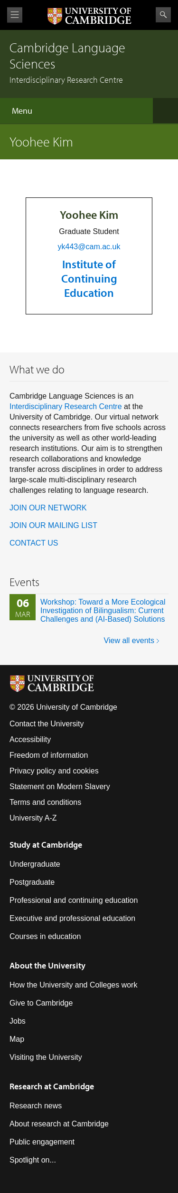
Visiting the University (45, 1057)
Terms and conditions (45, 802)
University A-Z (33, 818)
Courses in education (45, 936)
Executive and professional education (72, 918)
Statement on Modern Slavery (59, 786)
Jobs (17, 1021)
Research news (35, 1106)
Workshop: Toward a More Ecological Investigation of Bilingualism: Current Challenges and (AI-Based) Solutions (103, 610)
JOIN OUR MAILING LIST (53, 525)
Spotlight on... (32, 1160)
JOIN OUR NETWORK (48, 508)
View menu (14, 15)
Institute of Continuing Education (89, 278)
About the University (47, 965)
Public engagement (42, 1142)
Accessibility (30, 739)
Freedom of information (48, 755)
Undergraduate (34, 864)
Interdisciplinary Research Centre (65, 406)
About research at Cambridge (59, 1124)
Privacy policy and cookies (54, 771)
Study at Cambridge (45, 844)
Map (16, 1039)
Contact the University (46, 724)
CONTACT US (33, 543)
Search (163, 14)
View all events (129, 640)
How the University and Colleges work (73, 985)
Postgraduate (32, 882)
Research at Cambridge (51, 1086)
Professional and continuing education (73, 900)
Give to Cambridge (41, 1003)
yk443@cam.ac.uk (89, 247)
